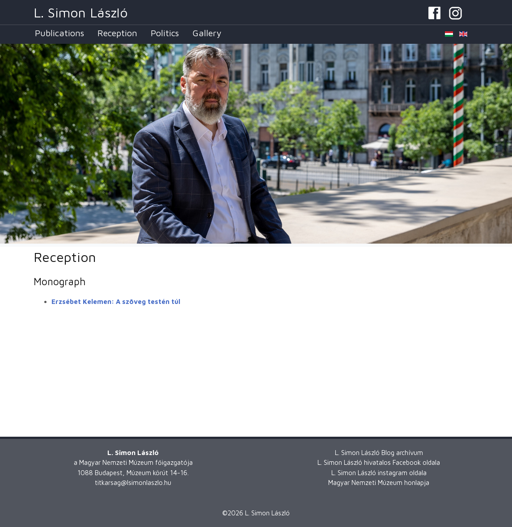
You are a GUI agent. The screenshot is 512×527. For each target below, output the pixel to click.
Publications (59, 33)
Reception (117, 33)
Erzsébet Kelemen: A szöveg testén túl (115, 301)
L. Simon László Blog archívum (379, 452)
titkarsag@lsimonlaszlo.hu (133, 482)
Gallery (206, 33)
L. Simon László (81, 12)
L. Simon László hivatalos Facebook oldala (378, 462)
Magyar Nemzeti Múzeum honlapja (378, 482)
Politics (165, 33)
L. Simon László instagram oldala (379, 472)
